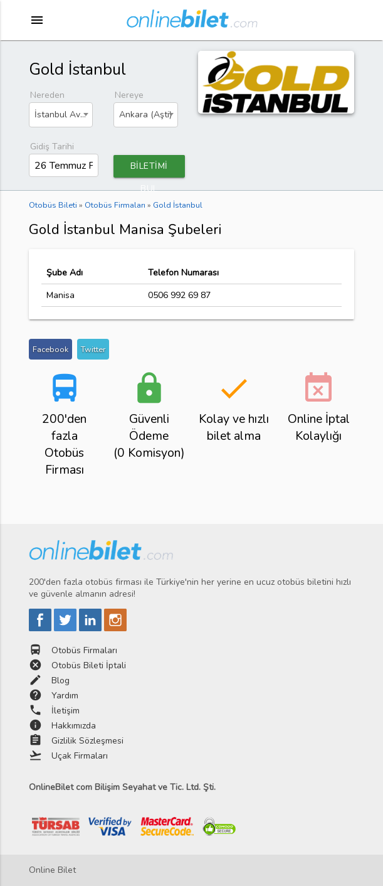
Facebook (50, 349)
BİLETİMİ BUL (149, 169)
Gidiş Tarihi (52, 146)
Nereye (129, 95)
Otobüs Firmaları (84, 650)
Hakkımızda (73, 726)
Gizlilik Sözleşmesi (87, 741)
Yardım (64, 696)
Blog (60, 680)
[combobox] (61, 114)
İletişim (65, 711)
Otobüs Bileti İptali (88, 665)
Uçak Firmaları (79, 756)
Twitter (93, 349)
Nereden (47, 95)
